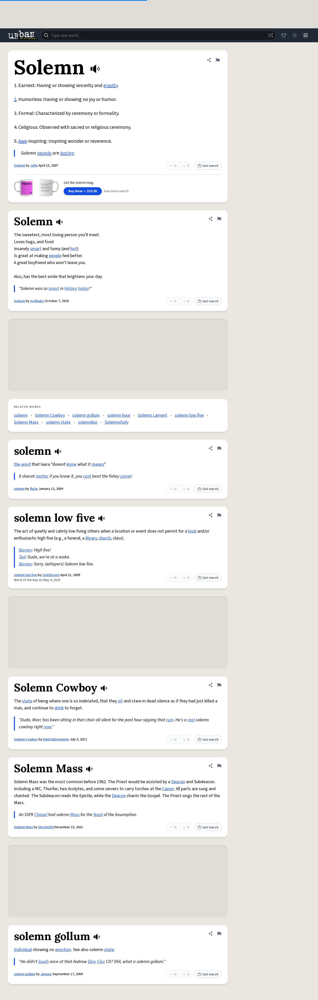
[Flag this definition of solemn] (219, 448)
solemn (21, 415)
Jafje (34, 165)
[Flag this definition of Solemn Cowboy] (219, 685)
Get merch (208, 165)
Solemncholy (116, 422)
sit (120, 701)
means (98, 464)
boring (67, 153)
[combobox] (158, 35)
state (27, 701)
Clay (101, 961)
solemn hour (118, 415)
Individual (23, 950)
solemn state (58, 422)
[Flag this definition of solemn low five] (219, 515)
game (125, 476)
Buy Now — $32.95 (83, 191)
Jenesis (46, 974)
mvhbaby (37, 301)
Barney (25, 550)
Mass (75, 815)
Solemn (19, 165)
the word (22, 464)
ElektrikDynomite (56, 739)
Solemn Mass (26, 422)
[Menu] (305, 35)
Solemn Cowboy (50, 415)
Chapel (40, 815)
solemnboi (87, 422)
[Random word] (270, 35)
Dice (92, 961)
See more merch (116, 191)
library (91, 538)
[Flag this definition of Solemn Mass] (219, 766)
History (70, 288)
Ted (22, 557)
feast (98, 815)
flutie (34, 488)
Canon (168, 789)
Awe (22, 141)
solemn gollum (86, 415)
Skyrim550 (46, 827)
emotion (63, 950)
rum (169, 720)
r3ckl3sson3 (51, 575)
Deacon (178, 782)
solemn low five (189, 415)
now (47, 727)
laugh (43, 961)
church (105, 538)
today (83, 288)
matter (42, 476)
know (72, 464)
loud (192, 531)
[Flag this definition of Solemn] (218, 60)
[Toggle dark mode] (294, 35)
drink (59, 708)
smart (35, 249)
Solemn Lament (152, 415)
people (44, 153)
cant (87, 476)
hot (74, 249)
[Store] (283, 35)
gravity (110, 85)
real (191, 720)
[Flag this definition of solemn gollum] (219, 934)
